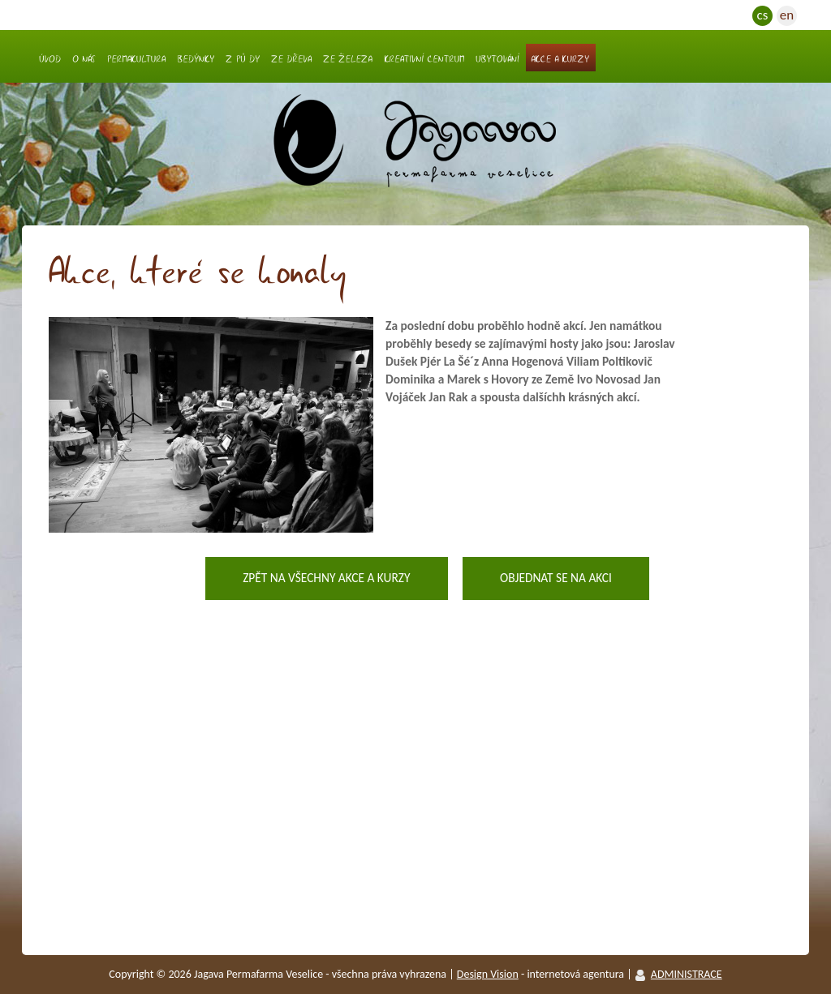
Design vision (488, 974)
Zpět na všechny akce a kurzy (326, 577)
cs (763, 15)
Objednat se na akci (556, 577)
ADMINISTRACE (686, 974)
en (787, 15)
